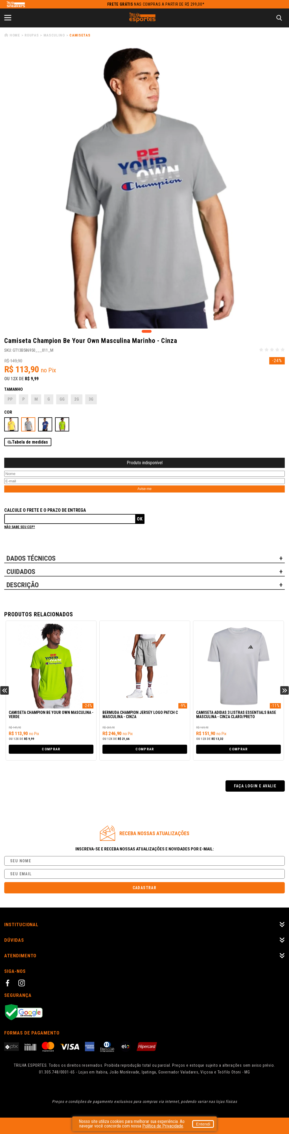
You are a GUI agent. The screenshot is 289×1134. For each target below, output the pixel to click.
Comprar (51, 749)
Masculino (54, 35)
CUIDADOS (20, 572)
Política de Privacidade (162, 1126)
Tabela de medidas (30, 442)
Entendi (203, 1124)
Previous (4, 690)
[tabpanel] (144, 188)
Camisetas (79, 35)
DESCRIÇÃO (22, 585)
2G (76, 399)
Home (15, 35)
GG (62, 399)
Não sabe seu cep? (19, 527)
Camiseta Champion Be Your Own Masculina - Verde (51, 714)
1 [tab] (147, 331)
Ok (140, 519)
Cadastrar (145, 887)
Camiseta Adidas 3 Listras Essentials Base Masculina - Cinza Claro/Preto (236, 714)
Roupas (32, 35)
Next (284, 690)
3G (91, 399)
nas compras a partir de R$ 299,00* (156, 4)
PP (10, 399)
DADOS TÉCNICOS (31, 558)
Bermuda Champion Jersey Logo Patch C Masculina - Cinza (140, 714)
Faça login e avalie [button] (255, 786)
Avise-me (144, 489)
